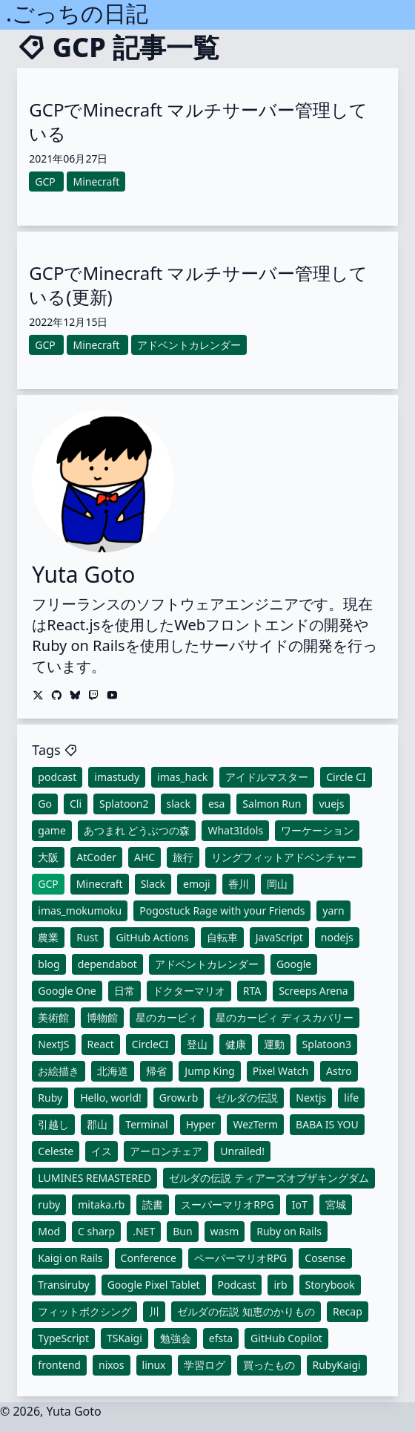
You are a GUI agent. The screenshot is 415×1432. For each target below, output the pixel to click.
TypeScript (63, 1338)
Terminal (146, 1124)
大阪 (48, 857)
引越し (53, 1124)
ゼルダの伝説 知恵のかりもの (246, 1311)
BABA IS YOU (327, 1124)
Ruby (50, 1098)
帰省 (156, 1071)
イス (101, 1151)
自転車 (222, 937)
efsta (221, 1338)
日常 (124, 991)
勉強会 (175, 1338)
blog (48, 964)
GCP (48, 884)
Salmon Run (271, 804)
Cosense (325, 1258)
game (51, 830)
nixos (111, 1365)
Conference (148, 1258)
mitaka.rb (101, 1204)
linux (154, 1365)
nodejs (337, 937)
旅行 (183, 857)
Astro (339, 1071)
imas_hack (182, 777)
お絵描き (58, 1071)
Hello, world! (111, 1098)
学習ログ (204, 1365)
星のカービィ (167, 1017)
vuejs (331, 804)
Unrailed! (242, 1151)
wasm (224, 1231)
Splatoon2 (123, 804)
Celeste (55, 1151)
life (351, 1098)
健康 (235, 1044)
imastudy (116, 777)
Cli (76, 804)
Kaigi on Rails (70, 1258)
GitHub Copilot (286, 1338)
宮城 (335, 1204)
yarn (333, 910)
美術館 (53, 1017)
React (100, 1044)
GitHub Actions (152, 937)
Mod (49, 1231)
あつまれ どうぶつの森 (137, 830)
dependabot (107, 964)
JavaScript (279, 937)
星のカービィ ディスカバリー (284, 1017)
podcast (57, 777)
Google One (67, 991)
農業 (48, 937)
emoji (196, 884)
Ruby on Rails (289, 1231)
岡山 (277, 884)
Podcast (237, 1285)
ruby (49, 1204)
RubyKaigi (337, 1365)
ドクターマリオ (189, 991)
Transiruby (63, 1285)
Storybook (330, 1285)
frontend (59, 1365)
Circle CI (345, 777)
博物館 (102, 1017)
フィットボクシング (84, 1311)
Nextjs (311, 1098)
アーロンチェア (166, 1151)
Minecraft (99, 884)
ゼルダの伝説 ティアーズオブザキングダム (269, 1178)
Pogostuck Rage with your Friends (222, 910)
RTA (252, 991)
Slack (153, 884)
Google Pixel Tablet (153, 1285)
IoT (300, 1204)
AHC (144, 857)
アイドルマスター (266, 777)
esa (216, 804)
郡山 (97, 1124)
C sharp (96, 1231)
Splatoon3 (326, 1044)
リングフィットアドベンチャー (283, 857)
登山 (197, 1044)
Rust (87, 937)
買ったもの (269, 1365)
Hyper (201, 1124)
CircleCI (150, 1044)
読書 (152, 1204)
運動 (274, 1044)
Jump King (209, 1071)
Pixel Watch (280, 1071)
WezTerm (255, 1124)
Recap (347, 1311)
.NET (144, 1231)
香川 (238, 884)
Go (45, 804)
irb (280, 1285)
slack (178, 804)
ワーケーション (317, 830)
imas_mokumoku (80, 910)
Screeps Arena (313, 991)
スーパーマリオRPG (227, 1204)
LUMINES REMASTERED (94, 1178)
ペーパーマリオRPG (240, 1258)
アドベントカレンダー (207, 964)
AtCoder (96, 857)
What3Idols (235, 830)
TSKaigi (124, 1338)
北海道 (112, 1071)
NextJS (53, 1044)
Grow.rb (178, 1098)
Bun (182, 1231)
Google (293, 964)
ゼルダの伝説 (247, 1098)
